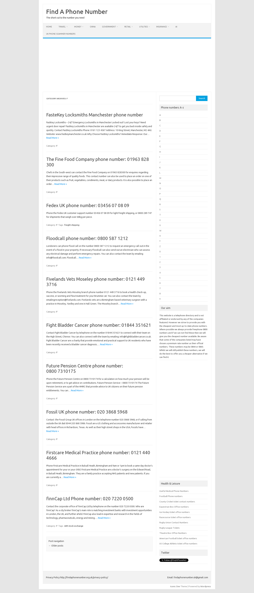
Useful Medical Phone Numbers (174, 491)
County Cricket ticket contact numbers (177, 501)
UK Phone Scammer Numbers (60, 34)
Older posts (56, 545)
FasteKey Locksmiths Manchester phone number (94, 114)
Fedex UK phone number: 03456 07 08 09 (87, 205)
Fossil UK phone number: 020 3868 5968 (86, 411)
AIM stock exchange (73, 526)
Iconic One (175, 586)
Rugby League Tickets (169, 528)
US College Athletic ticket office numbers (178, 543)
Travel (62, 27)
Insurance (161, 27)
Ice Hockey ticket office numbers (174, 512)
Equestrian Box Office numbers (174, 507)
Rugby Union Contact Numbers (173, 522)
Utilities (143, 27)
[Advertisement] (127, 65)
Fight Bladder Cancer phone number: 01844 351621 (98, 325)
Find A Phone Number (77, 11)
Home (49, 27)
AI (176, 27)
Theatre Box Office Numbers (173, 533)
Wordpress (205, 586)
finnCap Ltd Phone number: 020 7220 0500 (89, 498)
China (93, 27)
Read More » (52, 138)
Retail (127, 27)
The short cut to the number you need (65, 17)
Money (77, 27)
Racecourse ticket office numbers (175, 517)
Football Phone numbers (171, 496)
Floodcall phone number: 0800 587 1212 (87, 238)
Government (109, 27)
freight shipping (71, 225)
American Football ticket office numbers (178, 538)
